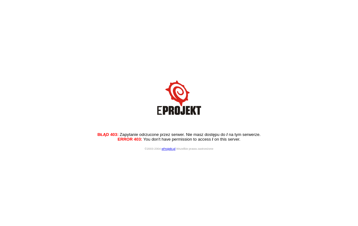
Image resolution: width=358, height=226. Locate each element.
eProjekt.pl (168, 148)
